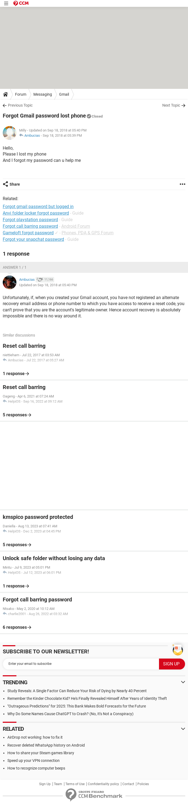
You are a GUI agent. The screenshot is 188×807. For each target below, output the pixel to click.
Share (15, 184)
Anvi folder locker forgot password (36, 213)
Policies (143, 784)
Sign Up (45, 784)
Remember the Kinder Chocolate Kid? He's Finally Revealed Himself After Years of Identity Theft (87, 698)
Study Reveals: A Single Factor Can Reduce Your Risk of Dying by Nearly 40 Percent (77, 691)
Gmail (64, 94)
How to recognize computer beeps (36, 768)
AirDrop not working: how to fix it (35, 737)
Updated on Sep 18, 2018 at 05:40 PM (48, 285)
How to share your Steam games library (40, 753)
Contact (128, 784)
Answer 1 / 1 (15, 267)
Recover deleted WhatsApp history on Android (46, 745)
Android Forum (75, 226)
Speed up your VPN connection (33, 760)
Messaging (42, 94)
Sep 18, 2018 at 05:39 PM (62, 135)
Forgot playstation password (30, 219)
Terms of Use (75, 784)
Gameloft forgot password (28, 232)
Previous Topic (20, 105)
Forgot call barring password (30, 226)
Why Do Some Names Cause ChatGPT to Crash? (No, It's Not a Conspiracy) (70, 714)
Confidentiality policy (103, 784)
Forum (20, 94)
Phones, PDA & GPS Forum (88, 232)
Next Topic (171, 105)
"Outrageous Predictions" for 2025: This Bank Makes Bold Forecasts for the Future (76, 706)
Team (58, 784)
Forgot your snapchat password (33, 239)
